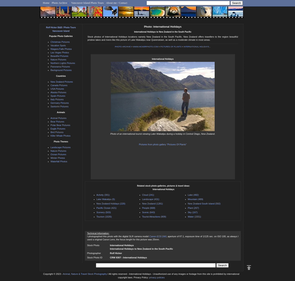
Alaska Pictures (58, 92)
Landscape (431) (150, 199)
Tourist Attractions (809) (154, 216)
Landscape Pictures (61, 147)
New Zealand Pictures (62, 82)
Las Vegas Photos (60, 52)
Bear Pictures (57, 121)
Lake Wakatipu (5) (106, 199)
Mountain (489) (195, 199)
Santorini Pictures (60, 106)
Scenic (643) (148, 212)
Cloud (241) (148, 195)
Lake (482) (193, 195)
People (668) (148, 208)
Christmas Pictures (60, 42)
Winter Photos (58, 158)
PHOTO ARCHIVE (123, 47)
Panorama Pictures (60, 66)
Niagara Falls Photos (61, 49)
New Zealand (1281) (152, 203)
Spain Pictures (58, 96)
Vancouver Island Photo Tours (87, 2)
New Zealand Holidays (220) (111, 203)
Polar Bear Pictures (60, 125)
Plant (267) (193, 208)
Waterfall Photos (59, 161)
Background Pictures (61, 70)
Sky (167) (193, 212)
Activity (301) (103, 195)
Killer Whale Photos (61, 135)
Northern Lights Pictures (63, 63)
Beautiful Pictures (60, 56)
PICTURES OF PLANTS (170, 47)
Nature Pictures (58, 59)
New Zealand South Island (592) (204, 203)
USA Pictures (57, 89)
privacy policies (157, 277)
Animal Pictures (58, 118)
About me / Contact (116, 2)
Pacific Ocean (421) (107, 208)
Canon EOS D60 (157, 236)
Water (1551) (194, 216)
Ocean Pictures (58, 154)
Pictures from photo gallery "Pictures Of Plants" (163, 144)
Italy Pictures (57, 99)
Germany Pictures (60, 103)
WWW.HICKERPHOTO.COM (145, 47)
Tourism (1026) (104, 216)
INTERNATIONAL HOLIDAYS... (197, 47)
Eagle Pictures (58, 128)
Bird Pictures (57, 132)
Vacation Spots (58, 45)
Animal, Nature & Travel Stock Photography (85, 274)
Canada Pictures (59, 85)
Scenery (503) (104, 212)
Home (46, 2)
